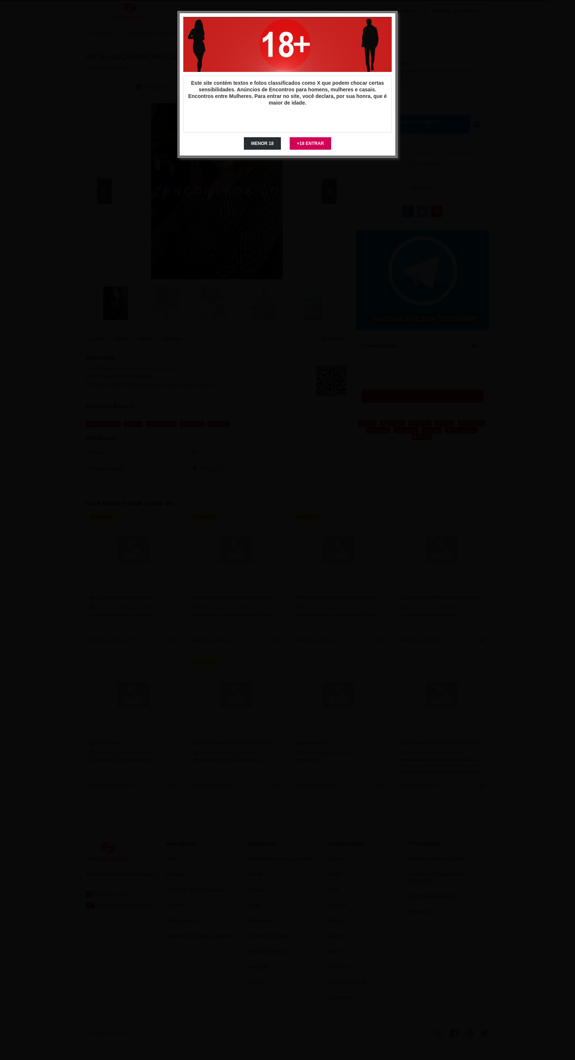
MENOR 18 (262, 143)
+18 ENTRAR (310, 143)
